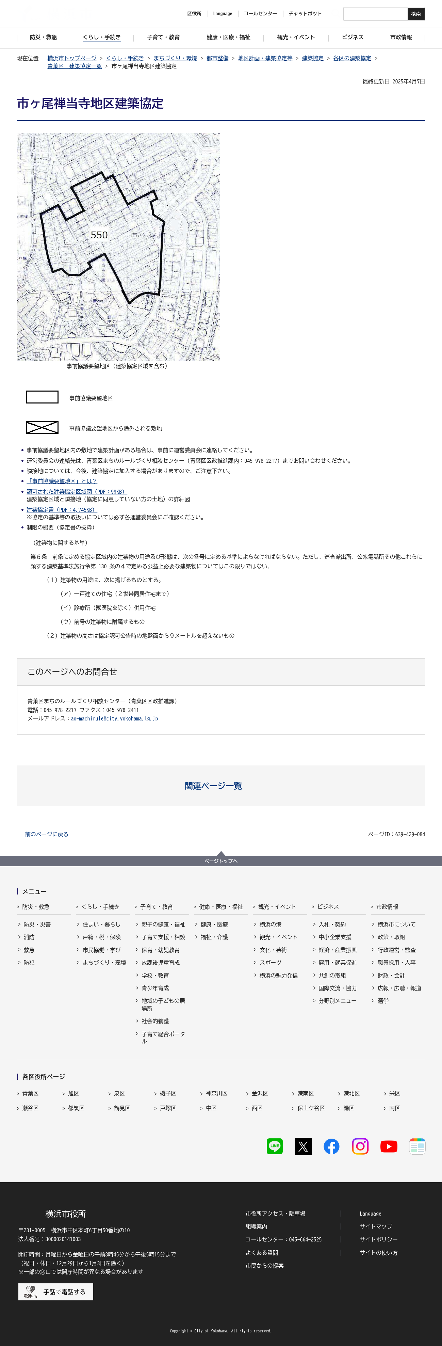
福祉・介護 (214, 937)
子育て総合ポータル (163, 1037)
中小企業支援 (335, 937)
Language (370, 1213)
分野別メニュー (338, 1000)
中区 (211, 1108)
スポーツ (270, 962)
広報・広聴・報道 (399, 988)
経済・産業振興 (338, 950)
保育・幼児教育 (161, 950)
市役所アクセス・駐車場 (276, 1213)
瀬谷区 (30, 1108)
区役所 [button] (194, 13)
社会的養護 (155, 1021)
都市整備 (218, 58)
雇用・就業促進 (338, 962)
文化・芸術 (273, 950)
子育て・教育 (156, 906)
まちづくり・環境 (175, 58)
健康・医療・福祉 (221, 906)
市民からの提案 (265, 1265)
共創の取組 (332, 975)
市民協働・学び (102, 950)
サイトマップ (376, 1226)
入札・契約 (332, 924)
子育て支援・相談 (163, 937)
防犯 (29, 962)
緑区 (349, 1108)
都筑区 (76, 1108)
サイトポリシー (379, 1239)
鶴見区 (122, 1108)
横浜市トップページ (72, 58)
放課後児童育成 (161, 962)
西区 (257, 1108)
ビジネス (328, 906)
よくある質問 (262, 1252)
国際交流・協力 (338, 988)
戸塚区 (168, 1108)
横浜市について (397, 924)
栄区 (395, 1093)
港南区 (306, 1093)
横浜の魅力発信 (279, 975)
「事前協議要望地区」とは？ (62, 481)
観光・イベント (277, 906)
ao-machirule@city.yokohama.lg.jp (114, 718)
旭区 (73, 1093)
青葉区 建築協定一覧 (75, 66)
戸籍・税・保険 (102, 937)
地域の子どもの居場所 (163, 1004)
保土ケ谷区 (311, 1108)
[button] (221, 786)
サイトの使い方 (379, 1252)
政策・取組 (391, 937)
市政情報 (387, 906)
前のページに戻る (47, 834)
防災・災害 (37, 924)
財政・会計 (391, 975)
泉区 (119, 1093)
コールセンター (260, 13)
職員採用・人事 (397, 962)
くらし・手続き (125, 58)
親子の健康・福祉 (163, 924)
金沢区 (260, 1093)
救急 (29, 950)
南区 (395, 1108)
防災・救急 (36, 906)
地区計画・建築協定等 (265, 58)
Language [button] (222, 13)
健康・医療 (214, 924)
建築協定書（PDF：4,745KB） (62, 509)
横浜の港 (270, 924)
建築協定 (313, 58)
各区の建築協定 (352, 58)
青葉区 (30, 1093)
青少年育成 (155, 988)
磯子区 (168, 1093)
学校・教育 (155, 975)
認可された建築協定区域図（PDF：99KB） (77, 491)
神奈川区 (217, 1093)
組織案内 (256, 1226)
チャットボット (305, 13)
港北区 (352, 1093)
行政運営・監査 (397, 950)
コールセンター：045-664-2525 (284, 1239)
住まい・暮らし (102, 924)
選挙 (383, 1000)
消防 (29, 937)
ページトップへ (221, 861)
